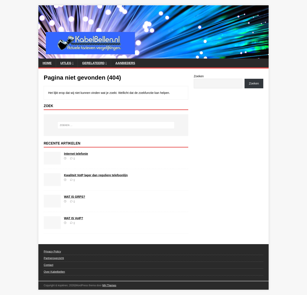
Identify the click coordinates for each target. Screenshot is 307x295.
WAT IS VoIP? (73, 218)
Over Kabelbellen (54, 271)
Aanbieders (125, 63)
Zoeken (199, 76)
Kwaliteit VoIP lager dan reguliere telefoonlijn (96, 175)
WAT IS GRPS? (74, 196)
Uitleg (65, 63)
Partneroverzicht (54, 258)
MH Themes (109, 285)
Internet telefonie (76, 153)
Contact (48, 264)
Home (47, 63)
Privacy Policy (52, 251)
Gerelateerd (93, 63)
